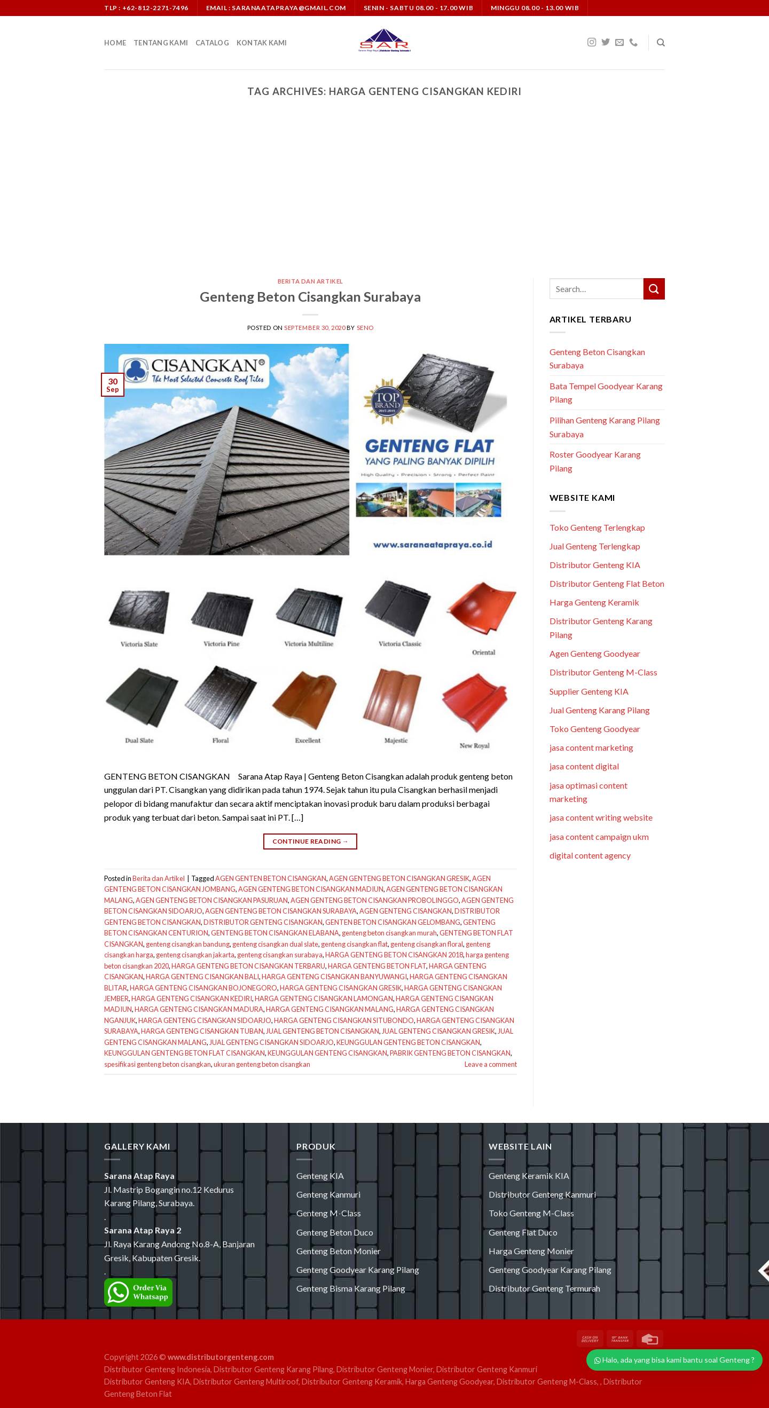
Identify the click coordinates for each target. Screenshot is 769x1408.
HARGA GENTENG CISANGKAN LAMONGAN (324, 998)
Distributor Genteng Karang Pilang (273, 1369)
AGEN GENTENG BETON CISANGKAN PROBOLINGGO (375, 900)
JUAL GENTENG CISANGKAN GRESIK (438, 1031)
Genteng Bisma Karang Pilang (350, 1288)
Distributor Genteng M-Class (603, 672)
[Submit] (654, 288)
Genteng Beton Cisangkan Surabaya (310, 296)
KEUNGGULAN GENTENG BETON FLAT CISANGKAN (184, 1053)
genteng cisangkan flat (354, 944)
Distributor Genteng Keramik (352, 1381)
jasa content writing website (601, 817)
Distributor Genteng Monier (384, 1369)
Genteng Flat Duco (523, 1232)
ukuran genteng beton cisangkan (262, 1064)
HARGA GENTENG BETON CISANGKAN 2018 (394, 954)
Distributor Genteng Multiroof (246, 1381)
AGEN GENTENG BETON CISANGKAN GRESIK (399, 878)
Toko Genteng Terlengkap (597, 527)
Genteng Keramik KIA (529, 1175)
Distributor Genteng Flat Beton (607, 583)
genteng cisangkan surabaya (280, 954)
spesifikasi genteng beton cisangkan (157, 1064)
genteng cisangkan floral (426, 944)
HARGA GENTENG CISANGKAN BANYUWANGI (334, 976)
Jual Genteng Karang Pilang (600, 710)
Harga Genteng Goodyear (449, 1381)
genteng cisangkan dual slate (275, 944)
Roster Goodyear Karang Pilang (595, 461)
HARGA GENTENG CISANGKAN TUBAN (202, 1031)
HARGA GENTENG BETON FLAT (377, 966)
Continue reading (310, 841)
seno (365, 327)
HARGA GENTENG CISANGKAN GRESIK (341, 988)
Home (115, 42)
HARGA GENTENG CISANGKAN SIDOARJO (204, 1020)
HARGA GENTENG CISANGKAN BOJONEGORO (203, 988)
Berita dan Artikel (310, 281)
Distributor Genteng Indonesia (157, 1369)
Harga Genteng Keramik (594, 602)
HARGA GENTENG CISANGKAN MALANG (330, 1009)
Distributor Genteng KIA (595, 565)
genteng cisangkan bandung (188, 944)
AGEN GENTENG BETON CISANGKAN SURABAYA (281, 911)
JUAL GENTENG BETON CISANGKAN (322, 1031)
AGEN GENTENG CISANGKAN (405, 911)
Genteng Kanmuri (328, 1194)
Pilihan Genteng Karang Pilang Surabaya (605, 427)
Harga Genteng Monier (531, 1251)
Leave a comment (491, 1064)
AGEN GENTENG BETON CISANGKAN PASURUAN (212, 900)
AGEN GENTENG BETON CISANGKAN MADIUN (310, 889)
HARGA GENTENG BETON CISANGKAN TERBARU (248, 966)
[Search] (661, 43)
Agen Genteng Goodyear (595, 653)
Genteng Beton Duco (334, 1232)
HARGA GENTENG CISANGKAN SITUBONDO (344, 1020)
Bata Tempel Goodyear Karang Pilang (606, 393)
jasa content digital (584, 766)
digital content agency (590, 855)
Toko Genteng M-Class (531, 1213)
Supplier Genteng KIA (589, 691)
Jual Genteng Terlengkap (595, 546)
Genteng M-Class (328, 1213)
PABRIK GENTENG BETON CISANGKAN (450, 1053)
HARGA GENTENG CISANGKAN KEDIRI (191, 998)
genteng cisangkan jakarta (195, 954)
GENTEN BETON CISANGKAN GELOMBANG (392, 922)
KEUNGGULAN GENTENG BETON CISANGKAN (408, 1042)
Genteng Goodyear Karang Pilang (357, 1269)
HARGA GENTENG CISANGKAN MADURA (199, 1009)
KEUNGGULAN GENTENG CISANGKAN (327, 1053)
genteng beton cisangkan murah (389, 933)
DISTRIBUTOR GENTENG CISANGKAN (263, 922)
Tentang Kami (161, 42)
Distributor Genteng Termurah (544, 1288)
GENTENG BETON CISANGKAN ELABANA (275, 933)
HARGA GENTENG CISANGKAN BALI (202, 976)
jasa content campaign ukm (599, 836)
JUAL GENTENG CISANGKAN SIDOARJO (271, 1042)
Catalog (212, 42)
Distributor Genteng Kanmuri (542, 1194)
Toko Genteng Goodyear (595, 728)
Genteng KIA (320, 1175)
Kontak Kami (262, 42)
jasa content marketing (591, 747)
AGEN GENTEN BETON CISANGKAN (270, 878)
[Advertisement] (384, 198)
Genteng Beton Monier (338, 1251)
